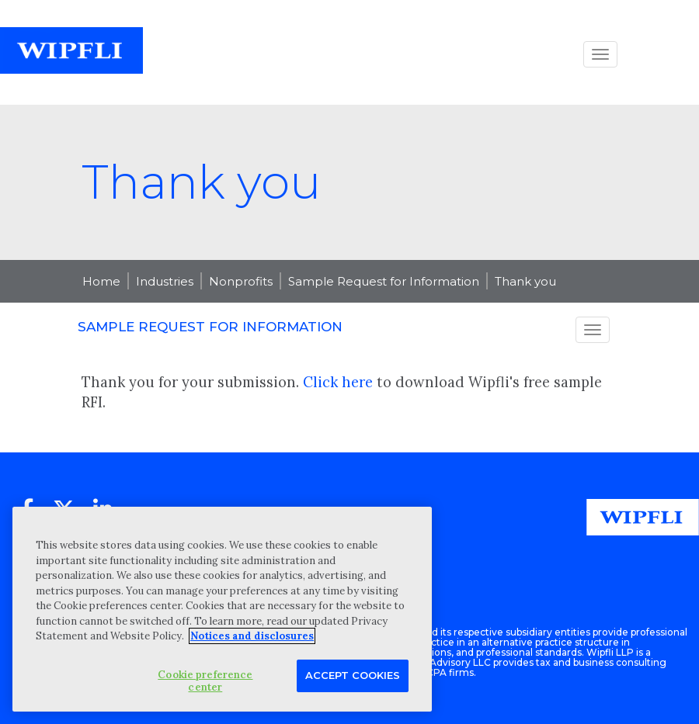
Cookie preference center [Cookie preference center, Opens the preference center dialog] (205, 681)
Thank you (525, 281)
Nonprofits (241, 281)
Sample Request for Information (383, 281)
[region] (222, 609)
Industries (164, 281)
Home (101, 281)
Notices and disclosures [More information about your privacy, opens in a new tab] (252, 636)
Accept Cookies (352, 675)
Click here (338, 382)
